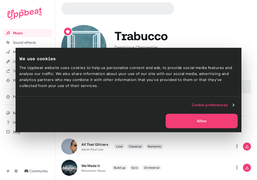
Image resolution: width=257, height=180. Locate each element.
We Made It (90, 166)
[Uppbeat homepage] (25, 14)
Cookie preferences (210, 105)
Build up (120, 168)
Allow (202, 121)
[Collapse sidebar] (8, 171)
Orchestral (152, 168)
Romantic (155, 146)
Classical (135, 146)
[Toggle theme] (16, 171)
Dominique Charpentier (136, 47)
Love (119, 146)
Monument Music (93, 171)
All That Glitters (94, 144)
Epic (135, 168)
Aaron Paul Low (92, 150)
